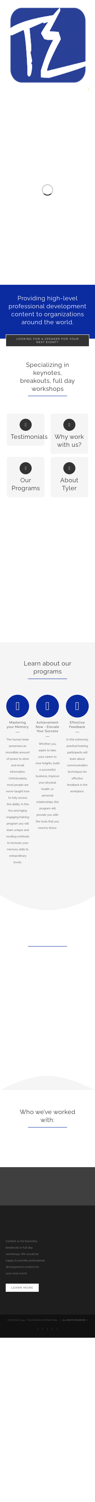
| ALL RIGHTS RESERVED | (73, 1320)
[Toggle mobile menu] (88, 89)
